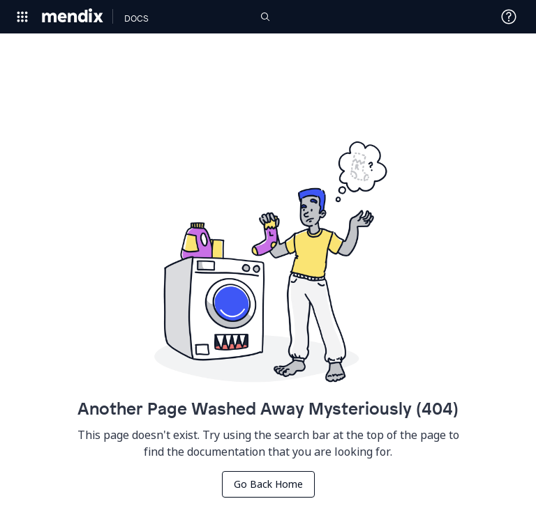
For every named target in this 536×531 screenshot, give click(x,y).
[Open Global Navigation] (22, 17)
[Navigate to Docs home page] (136, 17)
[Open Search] (265, 17)
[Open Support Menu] (509, 17)
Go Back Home (268, 484)
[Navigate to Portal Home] (73, 16)
